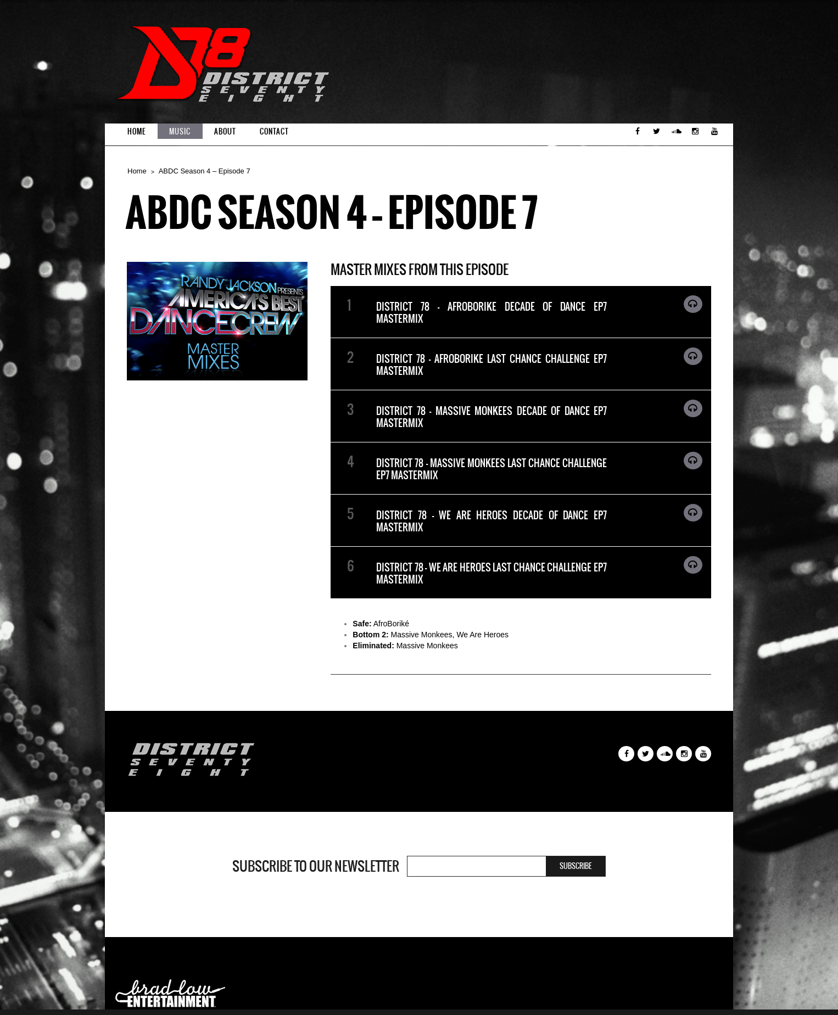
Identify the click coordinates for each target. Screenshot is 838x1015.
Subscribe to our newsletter (315, 866)
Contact (274, 131)
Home (136, 131)
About (225, 131)
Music (180, 131)
